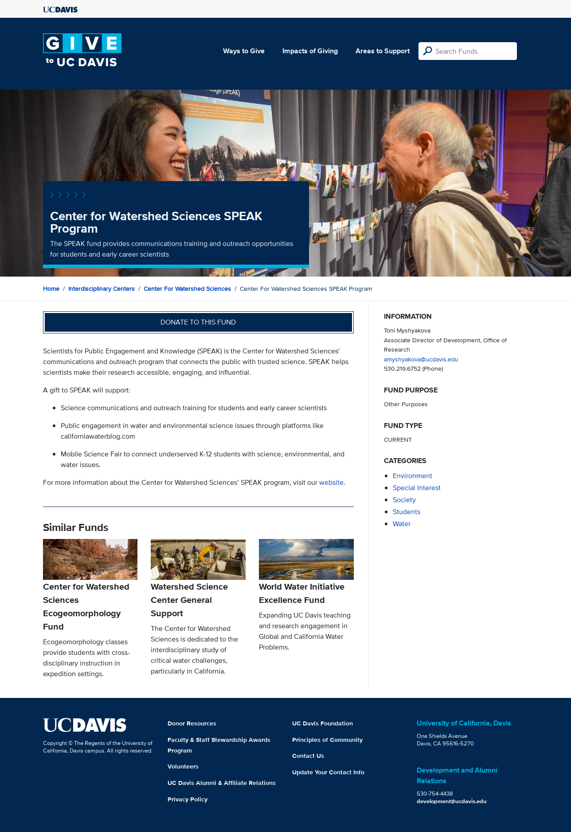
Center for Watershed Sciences (187, 288)
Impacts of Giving (310, 51)
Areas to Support (383, 51)
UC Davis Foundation (322, 723)
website (331, 482)
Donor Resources (192, 723)
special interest (417, 488)
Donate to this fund (198, 322)
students (406, 512)
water (402, 524)
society (404, 500)
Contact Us (308, 755)
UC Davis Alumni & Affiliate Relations (222, 782)
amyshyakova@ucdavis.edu (421, 359)
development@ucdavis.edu (452, 801)
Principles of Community (327, 739)
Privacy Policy (187, 799)
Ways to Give (244, 51)
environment (412, 476)
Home (51, 288)
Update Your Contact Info (328, 772)
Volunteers (183, 766)
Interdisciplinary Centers (101, 288)
